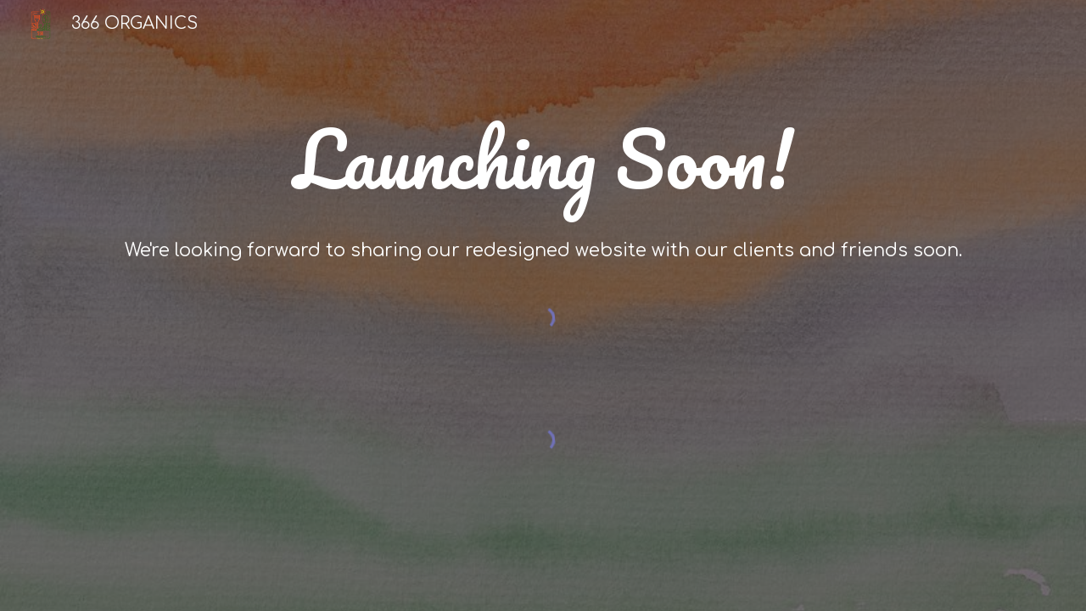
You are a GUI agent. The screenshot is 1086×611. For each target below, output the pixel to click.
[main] (543, 165)
